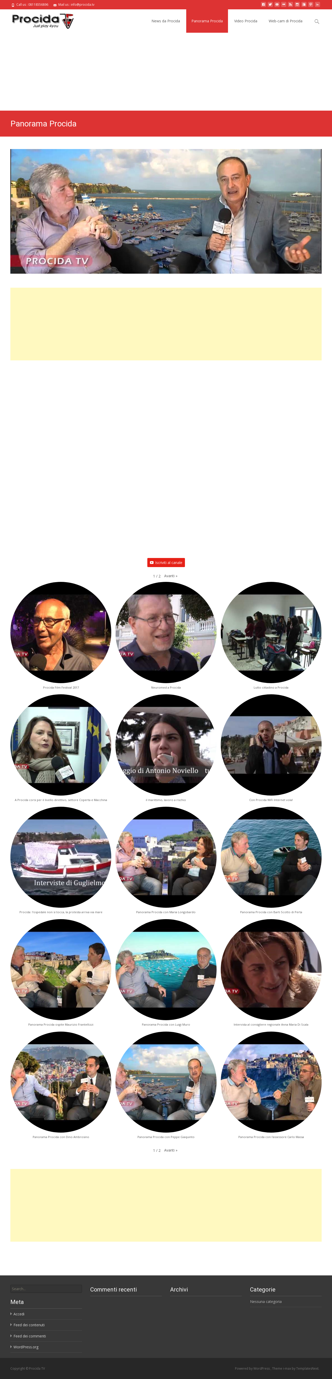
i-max (287, 1368)
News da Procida (165, 20)
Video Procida (245, 20)
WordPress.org (25, 1346)
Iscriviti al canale (166, 562)
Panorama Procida (207, 20)
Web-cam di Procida (285, 20)
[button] (171, 576)
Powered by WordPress (253, 1368)
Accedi (18, 1313)
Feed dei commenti (29, 1336)
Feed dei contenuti (29, 1324)
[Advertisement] (166, 71)
